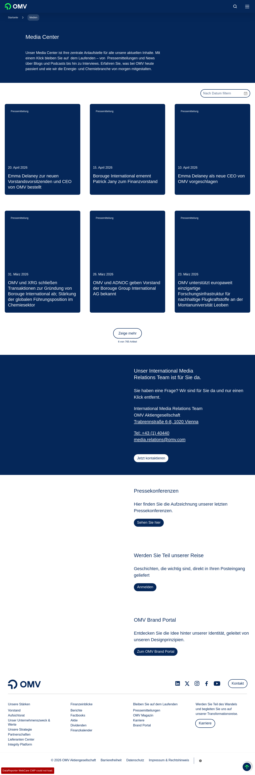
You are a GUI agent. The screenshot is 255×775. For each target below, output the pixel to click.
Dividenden (78, 725)
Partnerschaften (19, 734)
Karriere (138, 720)
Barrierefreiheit (111, 760)
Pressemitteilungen (146, 710)
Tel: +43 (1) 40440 (151, 433)
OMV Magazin (143, 715)
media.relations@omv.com (159, 439)
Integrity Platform (20, 744)
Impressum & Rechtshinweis (169, 760)
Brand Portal (142, 725)
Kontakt (238, 683)
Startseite (13, 17)
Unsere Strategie (20, 729)
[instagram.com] (196, 683)
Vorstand (14, 710)
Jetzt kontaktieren (151, 458)
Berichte (76, 710)
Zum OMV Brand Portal (156, 653)
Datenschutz (135, 760)
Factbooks (78, 715)
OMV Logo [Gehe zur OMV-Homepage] (16, 6)
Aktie (74, 720)
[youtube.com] (217, 683)
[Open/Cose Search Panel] (235, 6)
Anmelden (145, 588)
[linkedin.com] (177, 683)
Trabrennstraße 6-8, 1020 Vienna (166, 421)
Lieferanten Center (21, 739)
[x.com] (187, 683)
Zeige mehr (127, 333)
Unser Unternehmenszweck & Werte (29, 722)
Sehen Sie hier (149, 524)
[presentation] (225, 93)
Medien (33, 17)
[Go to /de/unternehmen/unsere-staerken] (200, 760)
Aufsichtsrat (16, 715)
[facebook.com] (206, 683)
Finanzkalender (81, 730)
